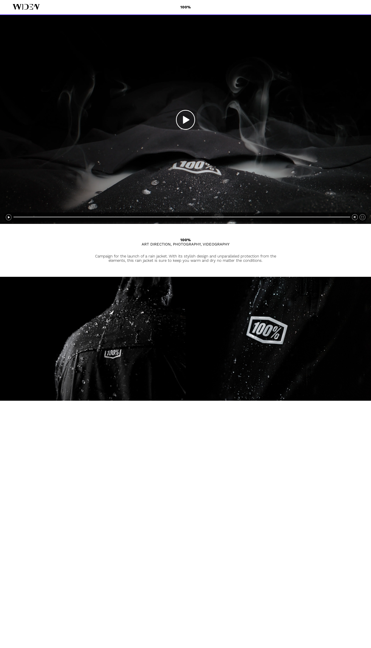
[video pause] (9, 217)
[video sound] (355, 217)
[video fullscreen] (362, 217)
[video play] (185, 119)
